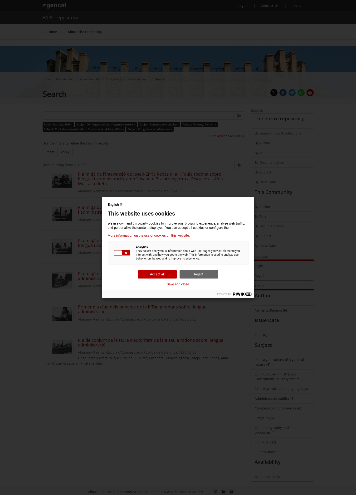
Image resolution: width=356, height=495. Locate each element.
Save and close (178, 284)
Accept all (157, 274)
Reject (198, 274)
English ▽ (115, 205)
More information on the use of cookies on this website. (149, 235)
